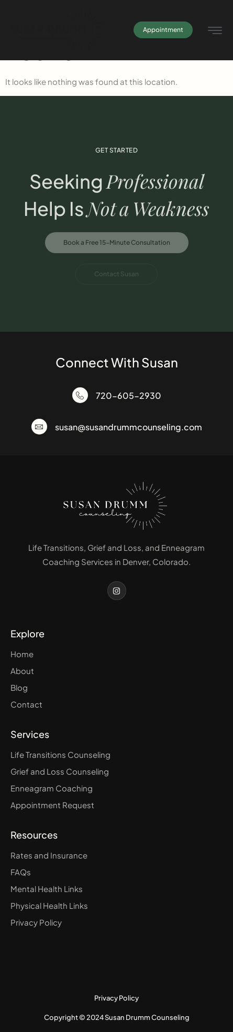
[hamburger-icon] (215, 31)
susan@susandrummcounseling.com (128, 426)
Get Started (116, 150)
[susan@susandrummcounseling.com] (39, 426)
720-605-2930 (128, 395)
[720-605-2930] (80, 395)
